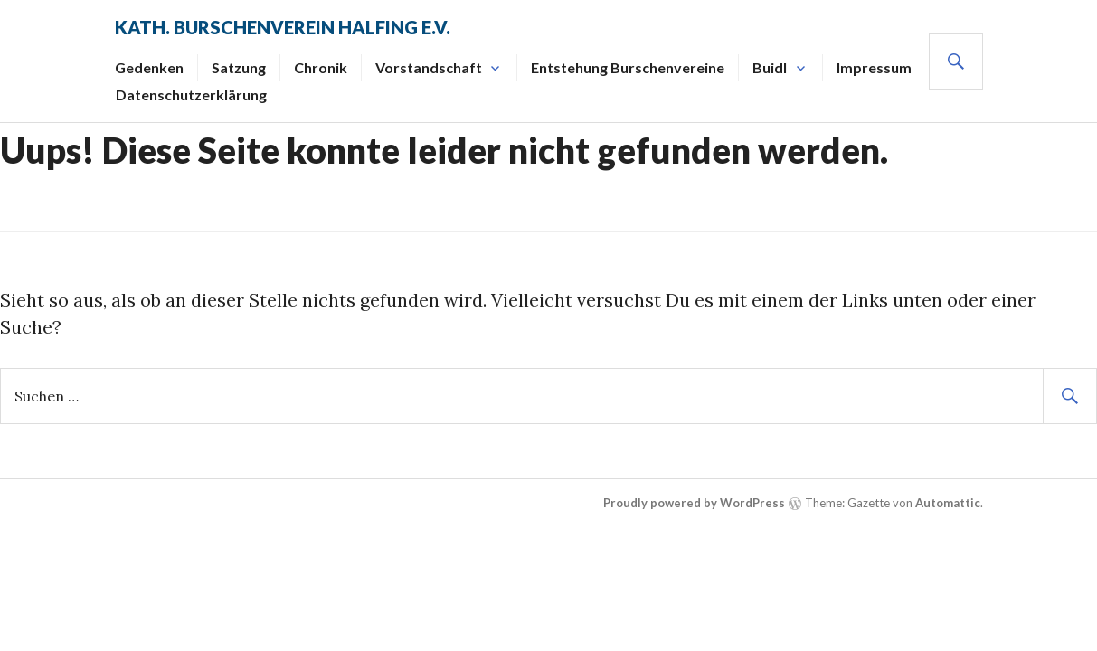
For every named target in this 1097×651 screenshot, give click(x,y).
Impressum (874, 67)
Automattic (947, 502)
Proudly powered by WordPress (694, 502)
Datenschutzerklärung (191, 94)
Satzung (239, 67)
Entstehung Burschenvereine (627, 67)
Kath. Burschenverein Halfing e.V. (282, 27)
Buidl (769, 67)
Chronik (320, 67)
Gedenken (149, 67)
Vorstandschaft (428, 67)
